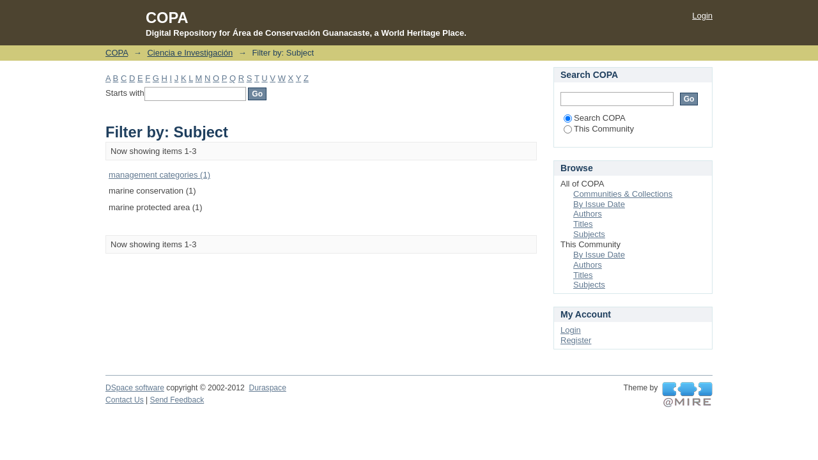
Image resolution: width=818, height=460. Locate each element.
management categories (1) (159, 175)
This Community (599, 129)
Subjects (589, 234)
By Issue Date (599, 204)
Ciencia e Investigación (190, 52)
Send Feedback (177, 399)
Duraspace (267, 387)
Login (702, 15)
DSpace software (134, 387)
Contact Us (124, 399)
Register (575, 340)
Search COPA (595, 118)
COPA (116, 52)
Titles (583, 224)
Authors (587, 213)
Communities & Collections (622, 194)
